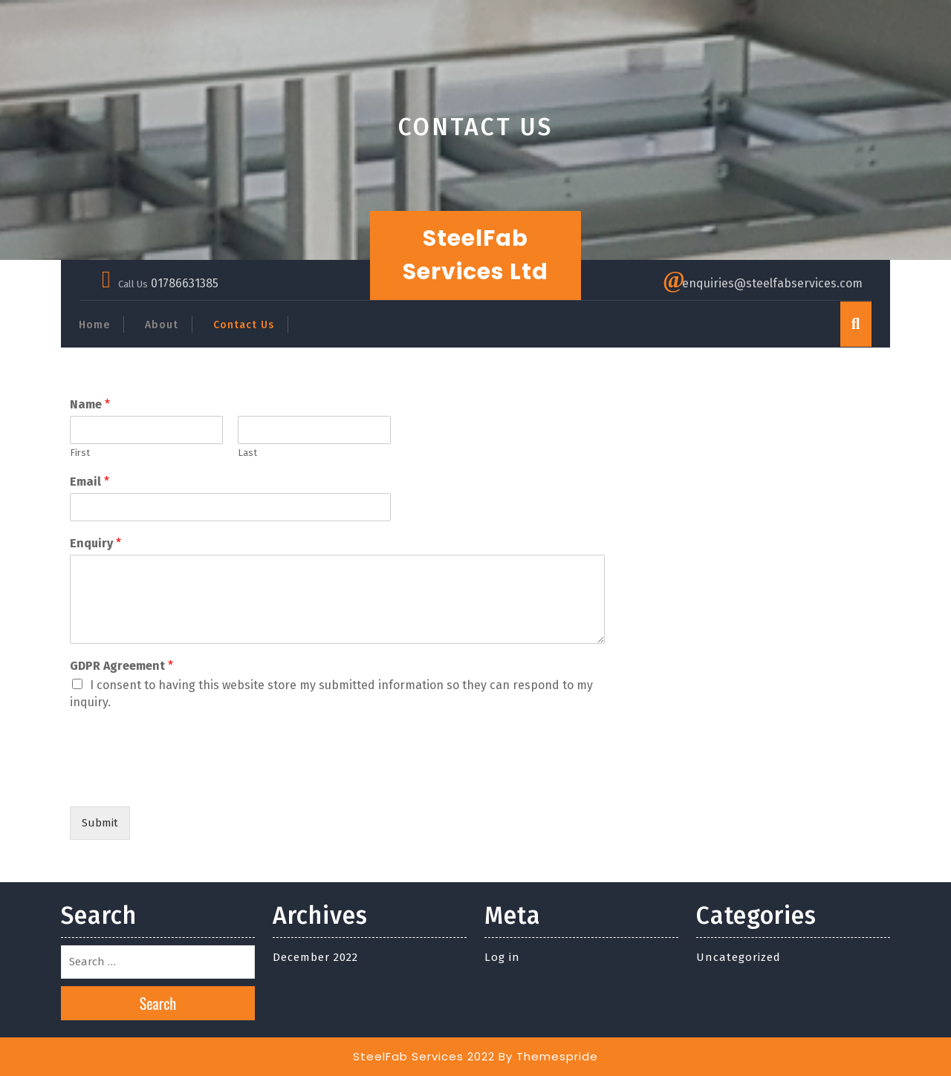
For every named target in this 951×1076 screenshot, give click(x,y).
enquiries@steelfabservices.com (772, 283)
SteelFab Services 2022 (424, 1056)
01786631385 (184, 283)
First (80, 452)
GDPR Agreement (121, 666)
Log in (502, 957)
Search (158, 1003)
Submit (100, 822)
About (161, 325)
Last (247, 452)
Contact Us (243, 325)
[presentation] (183, 782)
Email (89, 482)
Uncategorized (738, 957)
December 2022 (315, 957)
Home (94, 325)
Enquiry (95, 543)
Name (90, 404)
